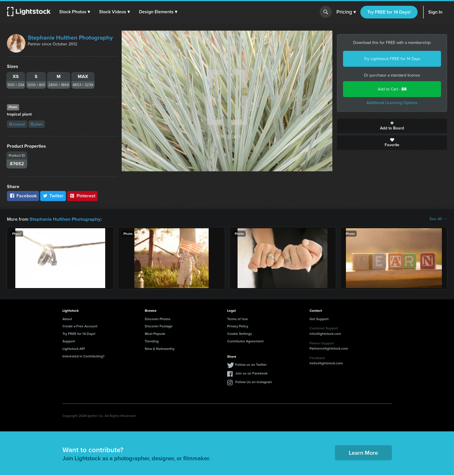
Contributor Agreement (245, 340)
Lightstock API (73, 348)
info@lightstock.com (325, 333)
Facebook (23, 195)
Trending (152, 340)
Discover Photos (158, 318)
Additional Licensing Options (392, 103)
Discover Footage (159, 325)
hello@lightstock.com (326, 362)
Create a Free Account (79, 325)
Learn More (363, 452)
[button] (75, 12)
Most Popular (155, 333)
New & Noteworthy (160, 348)
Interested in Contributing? (83, 355)
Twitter (53, 195)
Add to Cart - (392, 89)
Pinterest (82, 195)
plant (36, 124)
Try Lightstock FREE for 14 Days (392, 59)
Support (68, 340)
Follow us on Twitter (251, 364)
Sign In (435, 12)
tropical (17, 124)
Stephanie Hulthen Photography (70, 37)
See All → (438, 219)
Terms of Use (237, 318)
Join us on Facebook (251, 372)
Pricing (346, 12)
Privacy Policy (237, 325)
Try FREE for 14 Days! (389, 12)
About (67, 318)
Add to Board (392, 126)
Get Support (319, 318)
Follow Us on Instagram (253, 381)
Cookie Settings (239, 333)
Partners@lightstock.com (329, 348)
